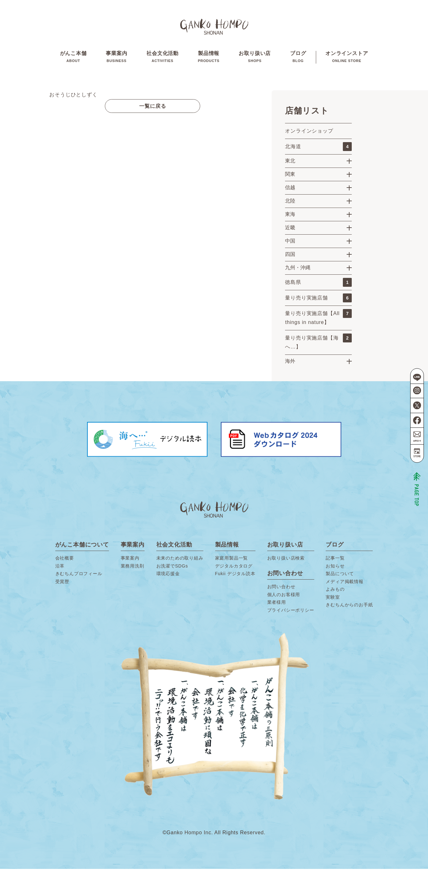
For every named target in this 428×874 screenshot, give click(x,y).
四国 (290, 259)
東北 (290, 166)
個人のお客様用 (283, 599)
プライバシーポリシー (290, 615)
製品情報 (209, 60)
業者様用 (276, 607)
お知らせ (335, 571)
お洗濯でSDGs (172, 571)
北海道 (318, 151)
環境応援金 (168, 579)
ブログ (298, 60)
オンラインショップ (309, 136)
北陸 (290, 206)
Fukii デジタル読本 (235, 579)
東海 (290, 219)
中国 (290, 246)
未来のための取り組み (179, 563)
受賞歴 (62, 586)
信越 (290, 192)
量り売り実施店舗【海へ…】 (318, 346)
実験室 (333, 602)
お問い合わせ (281, 592)
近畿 (290, 232)
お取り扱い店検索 (286, 563)
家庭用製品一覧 (231, 563)
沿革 (60, 571)
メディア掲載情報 (344, 586)
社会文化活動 (162, 60)
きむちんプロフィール (78, 579)
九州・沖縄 (297, 272)
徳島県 (318, 287)
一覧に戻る (152, 111)
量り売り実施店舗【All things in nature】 (318, 322)
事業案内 (116, 60)
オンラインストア (346, 60)
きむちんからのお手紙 (349, 610)
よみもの (335, 594)
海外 (290, 366)
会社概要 (64, 563)
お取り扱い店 (255, 60)
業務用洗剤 (132, 571)
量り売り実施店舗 (318, 303)
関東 (290, 179)
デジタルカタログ (234, 571)
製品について (340, 579)
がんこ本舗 (73, 60)
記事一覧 (335, 563)
